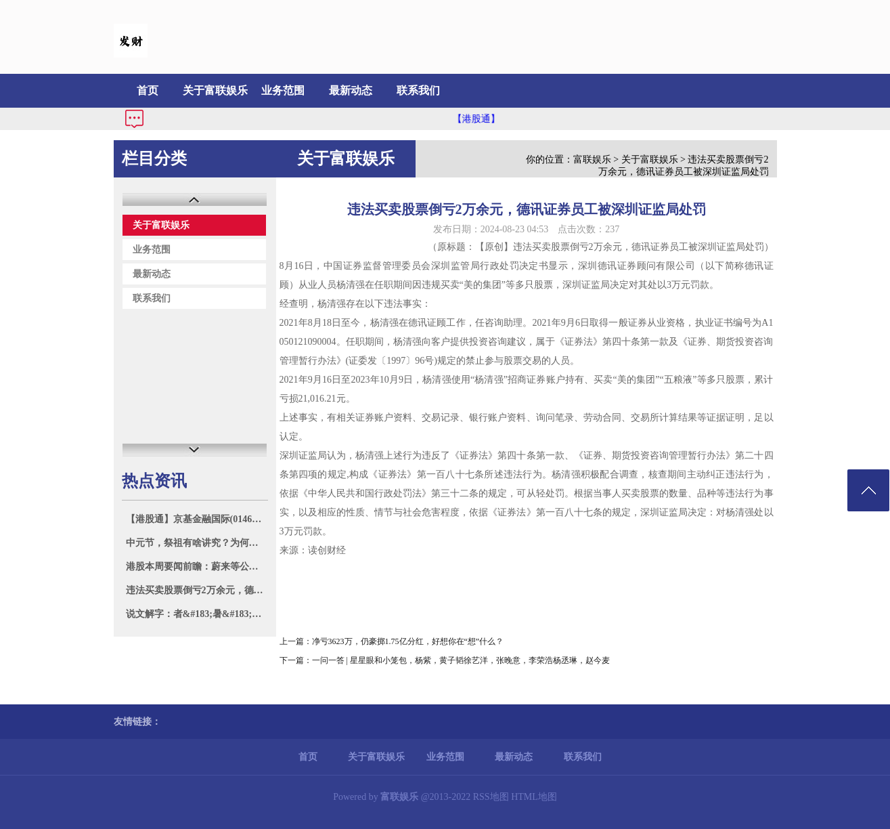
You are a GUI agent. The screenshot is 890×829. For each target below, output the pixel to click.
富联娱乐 (592, 159)
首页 (147, 90)
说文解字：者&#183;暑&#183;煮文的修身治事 (196, 614)
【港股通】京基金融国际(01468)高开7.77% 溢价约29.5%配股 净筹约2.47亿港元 (196, 519)
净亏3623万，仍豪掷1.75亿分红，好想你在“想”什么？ (408, 641)
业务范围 (283, 90)
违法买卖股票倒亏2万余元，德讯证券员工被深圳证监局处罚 (196, 590)
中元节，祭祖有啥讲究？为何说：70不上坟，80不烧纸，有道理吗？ (196, 543)
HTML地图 (534, 797)
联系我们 (418, 90)
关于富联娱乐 (215, 90)
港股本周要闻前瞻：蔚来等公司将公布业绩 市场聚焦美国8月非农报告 (196, 566)
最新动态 (350, 90)
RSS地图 (491, 797)
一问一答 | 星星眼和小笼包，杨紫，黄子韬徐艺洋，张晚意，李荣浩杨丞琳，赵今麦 (461, 660)
